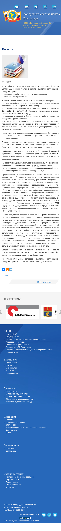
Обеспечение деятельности (17, 344)
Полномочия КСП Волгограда (18, 347)
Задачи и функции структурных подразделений (26, 339)
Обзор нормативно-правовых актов (21, 399)
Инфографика (12, 373)
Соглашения (11, 451)
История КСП (11, 334)
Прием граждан (12, 482)
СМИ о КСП (11, 425)
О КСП (7, 331)
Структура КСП (12, 337)
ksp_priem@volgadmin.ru (37, 25)
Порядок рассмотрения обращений (21, 477)
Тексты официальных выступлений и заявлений (26, 428)
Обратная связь (12, 479)
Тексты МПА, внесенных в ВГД (19, 402)
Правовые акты (12, 391)
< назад (5, 275)
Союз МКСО (11, 448)
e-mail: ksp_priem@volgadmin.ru (17, 507)
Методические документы (17, 394)
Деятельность (11, 359)
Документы (9, 388)
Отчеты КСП (11, 365)
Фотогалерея (11, 430)
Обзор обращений (13, 485)
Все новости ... (45, 282)
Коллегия (10, 370)
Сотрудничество (12, 445)
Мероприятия (11, 368)
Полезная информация (15, 422)
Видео (8, 433)
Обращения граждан (14, 474)
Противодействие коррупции (18, 396)
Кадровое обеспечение (15, 342)
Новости (9, 420)
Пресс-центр (10, 417)
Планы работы (12, 363)
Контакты (10, 487)
